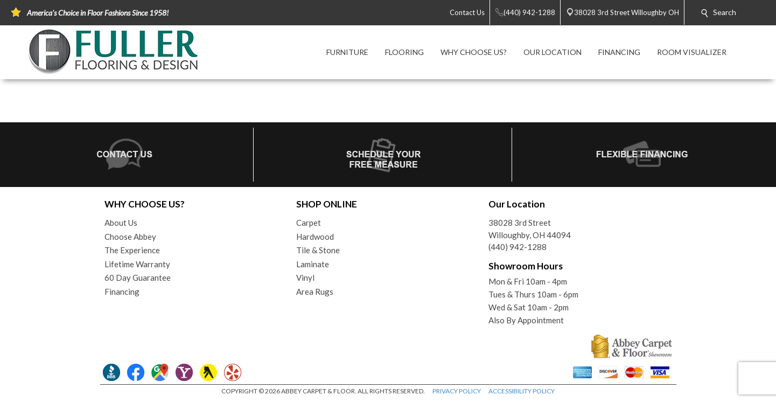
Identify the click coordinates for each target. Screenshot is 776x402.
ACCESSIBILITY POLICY (521, 391)
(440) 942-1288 (517, 247)
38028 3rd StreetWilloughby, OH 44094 (529, 229)
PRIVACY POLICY (456, 391)
